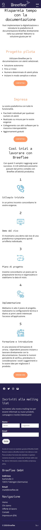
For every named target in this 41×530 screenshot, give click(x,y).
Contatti (5, 512)
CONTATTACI (20, 83)
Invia (6, 441)
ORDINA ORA (20, 375)
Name (5, 422)
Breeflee (11, 525)
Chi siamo (6, 505)
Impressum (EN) (9, 515)
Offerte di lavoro (9, 508)
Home (5, 502)
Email (5, 431)
